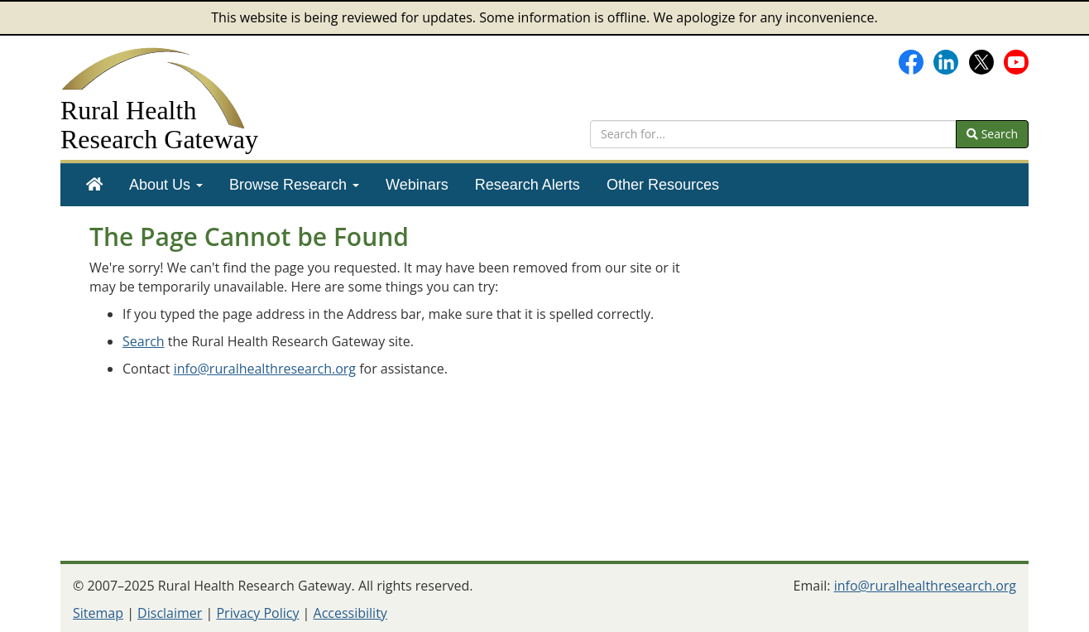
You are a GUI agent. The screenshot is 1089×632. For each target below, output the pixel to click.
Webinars (417, 184)
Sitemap (98, 613)
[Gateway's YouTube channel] (1016, 60)
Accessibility (350, 613)
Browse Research (294, 184)
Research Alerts (527, 184)
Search (992, 134)
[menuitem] (94, 184)
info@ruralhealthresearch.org (265, 368)
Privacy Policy (257, 613)
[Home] (94, 184)
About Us (166, 184)
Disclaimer (169, 613)
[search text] (773, 134)
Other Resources (663, 184)
